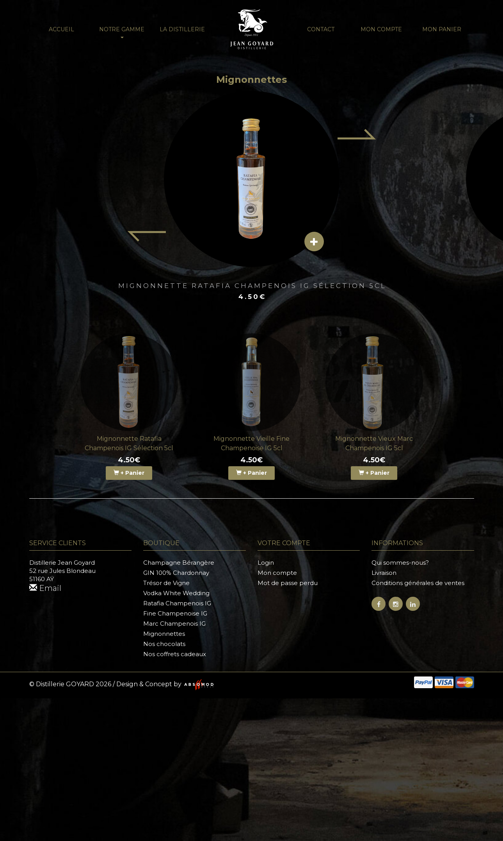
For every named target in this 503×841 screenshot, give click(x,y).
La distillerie (182, 29)
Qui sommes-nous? (400, 562)
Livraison (383, 572)
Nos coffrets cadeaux (174, 654)
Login (266, 562)
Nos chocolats (164, 644)
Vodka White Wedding (176, 593)
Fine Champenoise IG (175, 613)
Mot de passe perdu (288, 583)
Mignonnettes (164, 633)
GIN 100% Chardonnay (176, 572)
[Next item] (357, 134)
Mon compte (381, 29)
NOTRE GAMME (121, 32)
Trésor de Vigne (166, 583)
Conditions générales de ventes (417, 583)
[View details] (314, 241)
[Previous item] (146, 236)
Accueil (61, 29)
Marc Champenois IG (174, 623)
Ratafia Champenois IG (177, 603)
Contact (320, 29)
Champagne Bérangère (178, 562)
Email (45, 588)
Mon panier (441, 29)
